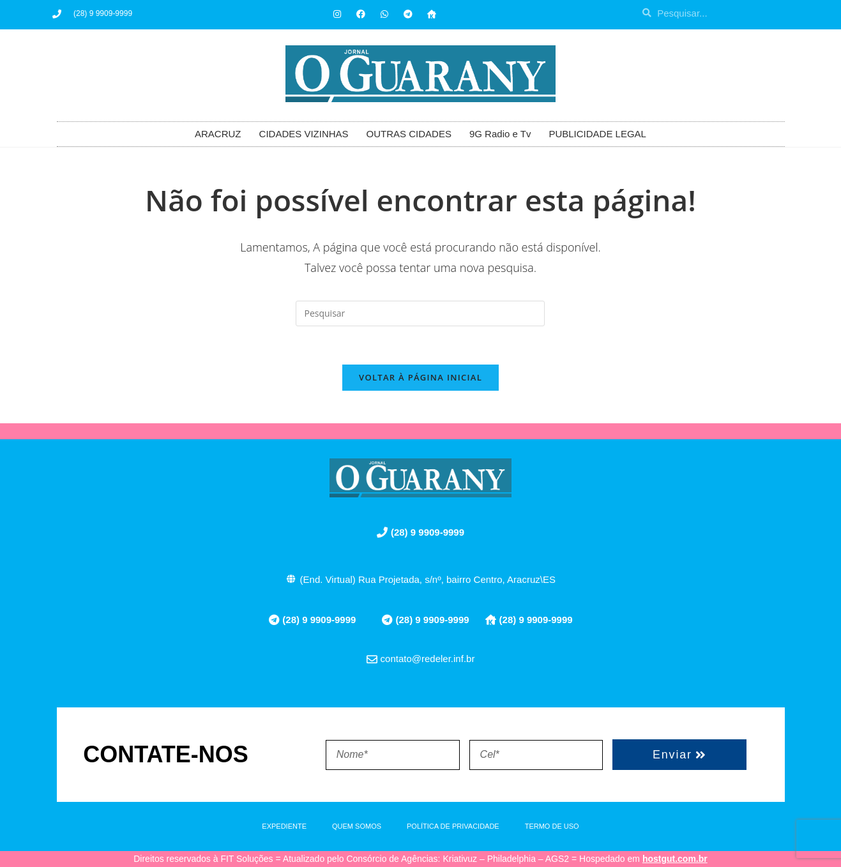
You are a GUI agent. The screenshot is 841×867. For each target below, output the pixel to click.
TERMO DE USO (552, 826)
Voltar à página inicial (420, 378)
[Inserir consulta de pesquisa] (420, 313)
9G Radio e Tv (500, 133)
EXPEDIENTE (284, 826)
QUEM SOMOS (356, 826)
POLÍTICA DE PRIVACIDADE (453, 826)
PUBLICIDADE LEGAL (597, 133)
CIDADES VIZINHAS (304, 133)
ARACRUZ (218, 133)
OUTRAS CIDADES (409, 133)
